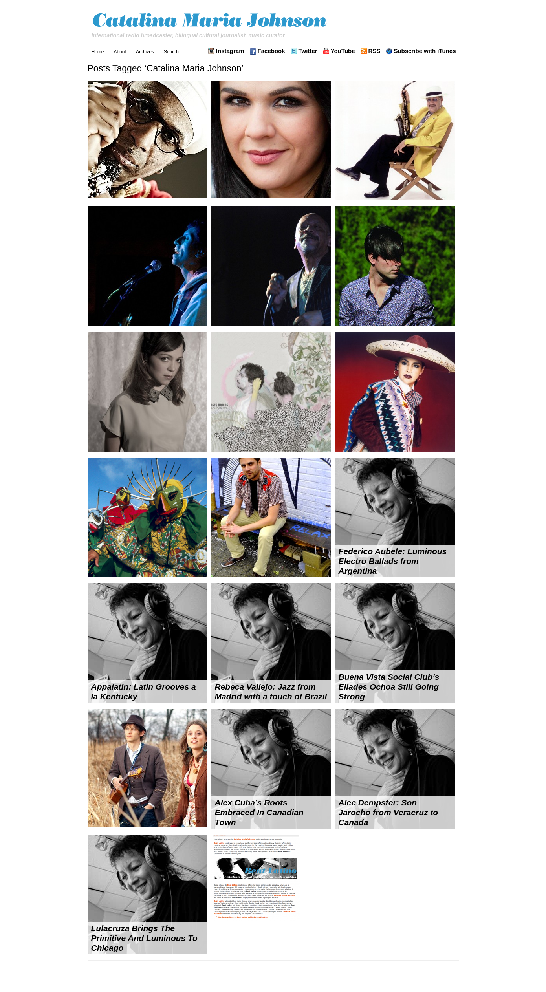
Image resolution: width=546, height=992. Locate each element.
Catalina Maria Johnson (212, 21)
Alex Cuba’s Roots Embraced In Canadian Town (259, 812)
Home (98, 52)
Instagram (230, 51)
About (120, 52)
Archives (145, 52)
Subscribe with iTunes (425, 51)
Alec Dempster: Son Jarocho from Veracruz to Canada (388, 812)
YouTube (343, 51)
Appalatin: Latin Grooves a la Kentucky (143, 691)
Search (171, 52)
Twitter (308, 51)
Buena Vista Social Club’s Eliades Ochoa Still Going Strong (389, 686)
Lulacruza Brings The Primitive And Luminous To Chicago (144, 938)
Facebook (271, 51)
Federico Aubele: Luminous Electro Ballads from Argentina (393, 561)
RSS (374, 51)
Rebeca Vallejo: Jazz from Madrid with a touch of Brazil (271, 691)
